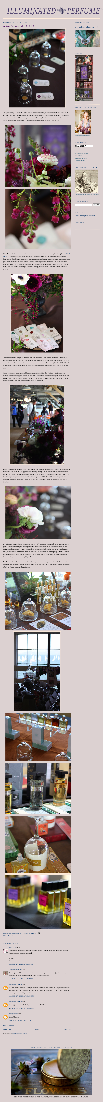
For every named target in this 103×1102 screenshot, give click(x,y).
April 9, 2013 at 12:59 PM (20, 1020)
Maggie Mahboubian (15, 969)
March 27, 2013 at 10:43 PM (21, 1008)
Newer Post (7, 1029)
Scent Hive (12, 947)
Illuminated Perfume (15, 984)
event (12, 935)
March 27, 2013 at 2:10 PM (21, 979)
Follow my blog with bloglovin (85, 216)
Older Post (67, 1029)
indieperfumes (13, 1014)
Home (37, 1029)
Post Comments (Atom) (19, 1034)
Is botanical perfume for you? (86, 27)
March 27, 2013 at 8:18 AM (21, 964)
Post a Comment (8, 1026)
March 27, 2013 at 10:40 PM (21, 996)
